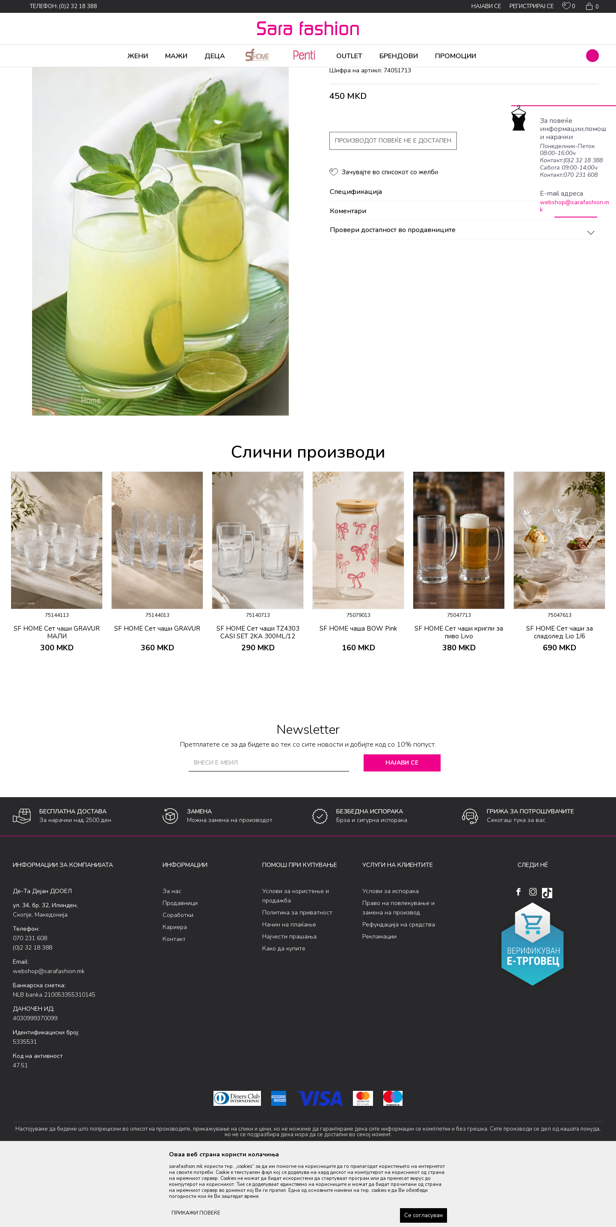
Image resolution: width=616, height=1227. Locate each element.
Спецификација (463, 259)
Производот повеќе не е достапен (393, 208)
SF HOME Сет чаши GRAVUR (157, 696)
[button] (592, 55)
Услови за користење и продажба (295, 963)
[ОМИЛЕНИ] (568, 8)
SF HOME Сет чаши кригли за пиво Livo (459, 699)
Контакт (174, 1006)
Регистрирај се (531, 6)
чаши (164, 72)
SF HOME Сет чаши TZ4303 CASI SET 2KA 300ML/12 (257, 699)
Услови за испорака (390, 958)
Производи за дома (109, 72)
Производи (64, 72)
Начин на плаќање (289, 992)
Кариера (175, 994)
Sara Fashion (28, 72)
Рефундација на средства (398, 992)
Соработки (178, 982)
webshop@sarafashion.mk (574, 206)
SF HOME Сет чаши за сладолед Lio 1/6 (559, 699)
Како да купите (283, 1016)
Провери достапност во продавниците (463, 297)
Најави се (401, 830)
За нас (172, 958)
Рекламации (379, 1004)
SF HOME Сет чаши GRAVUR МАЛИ (57, 699)
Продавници (180, 970)
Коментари (463, 279)
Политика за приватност (297, 980)
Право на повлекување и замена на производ (398, 975)
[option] (56, 636)
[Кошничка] (591, 6)
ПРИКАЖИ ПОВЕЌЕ (196, 1212)
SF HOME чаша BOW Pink (358, 696)
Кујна (146, 72)
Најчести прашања (289, 1004)
